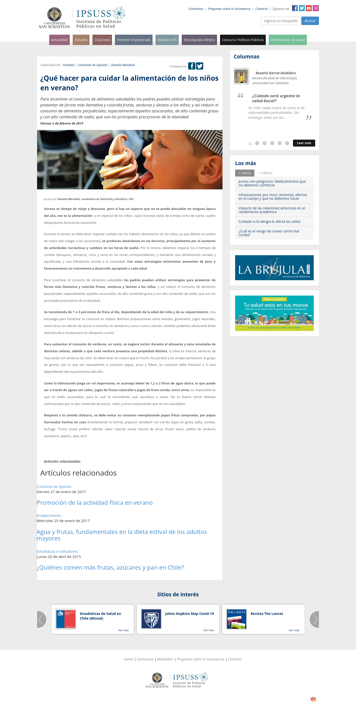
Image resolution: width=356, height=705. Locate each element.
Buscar (310, 20)
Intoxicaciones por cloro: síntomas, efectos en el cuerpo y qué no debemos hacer (273, 196)
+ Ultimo (265, 173)
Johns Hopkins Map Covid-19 (189, 613)
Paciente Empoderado (134, 39)
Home (128, 659)
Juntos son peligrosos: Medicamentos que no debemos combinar (272, 183)
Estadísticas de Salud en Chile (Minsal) (100, 616)
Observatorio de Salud (288, 39)
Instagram (316, 8)
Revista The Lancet (267, 613)
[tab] (244, 173)
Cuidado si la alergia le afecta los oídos (270, 221)
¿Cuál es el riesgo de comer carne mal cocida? (269, 233)
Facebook (295, 8)
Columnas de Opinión (92, 65)
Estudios (81, 39)
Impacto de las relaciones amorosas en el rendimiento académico (272, 210)
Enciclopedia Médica (199, 39)
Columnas (102, 39)
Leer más (304, 143)
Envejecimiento (49, 515)
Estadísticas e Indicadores (57, 551)
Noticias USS (167, 39)
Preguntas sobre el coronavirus (229, 9)
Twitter (302, 8)
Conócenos (195, 9)
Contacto (261, 9)
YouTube (309, 8)
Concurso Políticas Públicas (243, 39)
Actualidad (59, 39)
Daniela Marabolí (123, 65)
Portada (68, 65)
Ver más (123, 630)
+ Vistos (245, 173)
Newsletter (165, 659)
